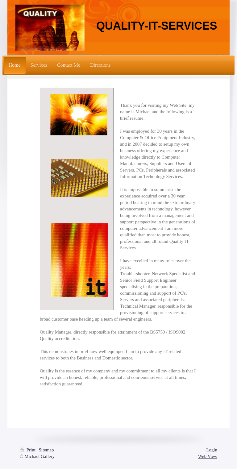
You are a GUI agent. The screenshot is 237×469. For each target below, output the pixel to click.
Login (211, 449)
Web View (207, 456)
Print (28, 449)
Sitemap (46, 449)
